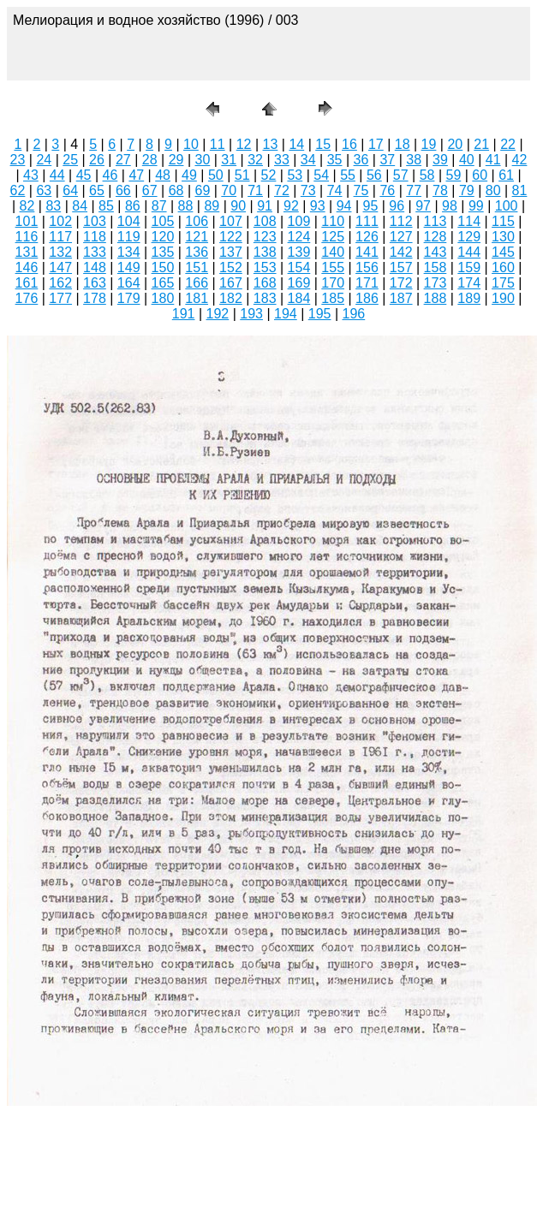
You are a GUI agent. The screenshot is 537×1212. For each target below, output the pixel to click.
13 (270, 144)
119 (128, 236)
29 (176, 159)
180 (163, 298)
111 (367, 221)
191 (183, 313)
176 (27, 298)
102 (60, 221)
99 (476, 206)
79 (466, 190)
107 (230, 221)
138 (265, 252)
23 (18, 159)
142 (401, 252)
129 (468, 236)
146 (27, 267)
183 (265, 298)
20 (454, 144)
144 (468, 252)
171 (367, 283)
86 (132, 206)
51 (242, 175)
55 (347, 175)
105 (163, 221)
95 (371, 206)
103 (94, 221)
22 (508, 144)
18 (402, 144)
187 (401, 298)
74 (335, 190)
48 (162, 175)
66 (123, 190)
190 (503, 298)
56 (374, 175)
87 (159, 206)
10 (191, 144)
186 (367, 298)
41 (493, 159)
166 (196, 283)
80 (493, 190)
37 (387, 159)
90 (238, 206)
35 (335, 159)
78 (440, 190)
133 (94, 252)
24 (43, 159)
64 (70, 190)
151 (196, 267)
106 (196, 221)
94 (344, 206)
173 (435, 283)
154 (299, 267)
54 (321, 175)
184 (299, 298)
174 (468, 283)
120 (163, 236)
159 (468, 267)
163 (94, 283)
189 (468, 298)
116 (27, 236)
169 (299, 283)
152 (230, 267)
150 (163, 267)
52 (269, 175)
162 (60, 283)
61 (506, 175)
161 (27, 283)
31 (228, 159)
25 (70, 159)
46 (110, 175)
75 (361, 190)
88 (186, 206)
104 (128, 221)
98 (449, 206)
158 (435, 267)
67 (150, 190)
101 (27, 221)
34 (308, 159)
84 (79, 206)
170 (332, 283)
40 (466, 159)
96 (396, 206)
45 (84, 175)
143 (435, 252)
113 (435, 221)
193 (251, 313)
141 (367, 252)
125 (332, 236)
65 (96, 190)
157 (401, 267)
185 (332, 298)
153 (265, 267)
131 (27, 252)
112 (401, 221)
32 (255, 159)
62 (18, 190)
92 (291, 206)
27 (123, 159)
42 (520, 159)
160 (503, 267)
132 (60, 252)
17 (376, 144)
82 (27, 206)
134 (128, 252)
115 (503, 221)
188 (435, 298)
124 (299, 236)
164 (128, 283)
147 (60, 267)
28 (150, 159)
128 (435, 236)
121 (196, 236)
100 (506, 206)
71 (255, 190)
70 (228, 190)
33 (281, 159)
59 (454, 175)
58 (427, 175)
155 (332, 267)
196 (354, 313)
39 (440, 159)
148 (94, 267)
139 (299, 252)
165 (163, 283)
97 (423, 206)
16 (349, 144)
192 (218, 313)
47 (136, 175)
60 (479, 175)
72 (281, 190)
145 (503, 252)
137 (230, 252)
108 (265, 221)
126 (367, 236)
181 (196, 298)
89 (211, 206)
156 (367, 267)
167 (230, 283)
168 (265, 283)
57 (401, 175)
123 (265, 236)
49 (189, 175)
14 (296, 144)
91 (264, 206)
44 (57, 175)
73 (308, 190)
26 (96, 159)
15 (323, 144)
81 (520, 190)
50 (216, 175)
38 (413, 159)
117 (60, 236)
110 (332, 221)
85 (106, 206)
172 (401, 283)
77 (413, 190)
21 (481, 144)
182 (230, 298)
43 (31, 175)
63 (43, 190)
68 (176, 190)
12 (244, 144)
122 (230, 236)
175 (503, 283)
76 (387, 190)
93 (317, 206)
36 (361, 159)
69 (202, 190)
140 (332, 252)
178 (94, 298)
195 (319, 313)
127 (401, 236)
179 (128, 298)
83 (53, 206)
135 (163, 252)
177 (60, 298)
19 (429, 144)
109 (299, 221)
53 (294, 175)
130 (503, 236)
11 (217, 144)
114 (468, 221)
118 (94, 236)
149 (128, 267)
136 (196, 252)
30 (202, 159)
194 (285, 313)
